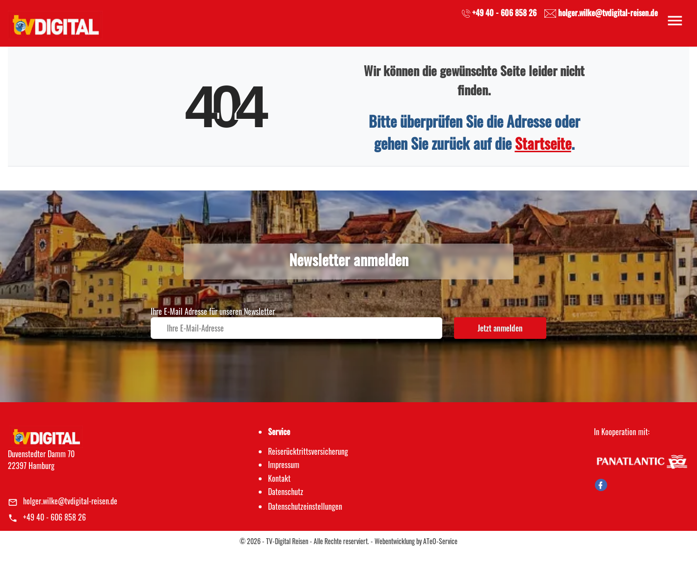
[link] (55, 22)
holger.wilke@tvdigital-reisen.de (70, 501)
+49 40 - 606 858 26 (54, 517)
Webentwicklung (395, 541)
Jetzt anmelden (500, 328)
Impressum (283, 464)
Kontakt (279, 478)
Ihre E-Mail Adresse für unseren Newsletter (213, 311)
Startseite (543, 143)
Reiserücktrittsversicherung (308, 451)
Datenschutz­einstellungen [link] (305, 506)
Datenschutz (285, 491)
